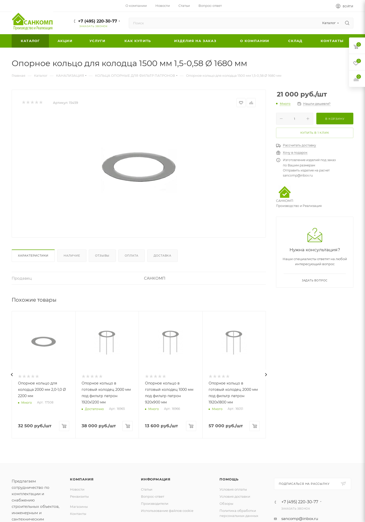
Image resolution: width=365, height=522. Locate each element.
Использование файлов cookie (167, 511)
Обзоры (226, 503)
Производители (154, 503)
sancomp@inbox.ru (299, 518)
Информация (156, 479)
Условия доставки (235, 496)
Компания (82, 479)
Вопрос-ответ (152, 496)
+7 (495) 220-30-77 (97, 21)
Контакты (78, 514)
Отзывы (102, 255)
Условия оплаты (233, 489)
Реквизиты (79, 496)
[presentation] (12, 375)
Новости (77, 489)
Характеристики (33, 255)
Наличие (72, 255)
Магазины (79, 507)
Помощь (229, 479)
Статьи (146, 489)
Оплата (131, 255)
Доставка (162, 255)
